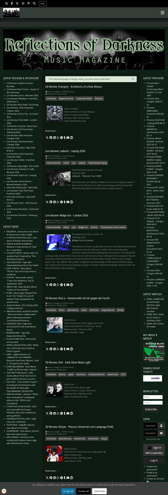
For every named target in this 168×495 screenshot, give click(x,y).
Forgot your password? (152, 468)
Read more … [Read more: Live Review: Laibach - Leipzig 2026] (51, 195)
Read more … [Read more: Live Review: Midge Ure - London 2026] (51, 277)
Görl (123, 374)
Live (73, 163)
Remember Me (153, 439)
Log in (154, 460)
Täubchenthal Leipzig (97, 163)
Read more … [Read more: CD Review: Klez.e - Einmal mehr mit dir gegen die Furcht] (51, 342)
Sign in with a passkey (154, 450)
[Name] (153, 397)
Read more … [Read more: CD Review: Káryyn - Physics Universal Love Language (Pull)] (51, 470)
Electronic (81, 374)
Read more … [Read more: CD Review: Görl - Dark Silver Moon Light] (51, 406)
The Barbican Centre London (113, 227)
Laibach (82, 163)
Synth (84, 310)
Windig (120, 310)
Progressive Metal (84, 98)
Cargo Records (108, 310)
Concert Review (53, 163)
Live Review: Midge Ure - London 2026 (66, 215)
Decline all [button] (83, 491)
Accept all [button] (68, 491)
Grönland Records (96, 374)
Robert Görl (113, 374)
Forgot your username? (152, 474)
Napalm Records (66, 98)
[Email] (153, 403)
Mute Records (65, 438)
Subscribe (151, 409)
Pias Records (79, 438)
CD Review (51, 98)
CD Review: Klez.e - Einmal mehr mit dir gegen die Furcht (77, 298)
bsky (43, 3)
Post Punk (94, 310)
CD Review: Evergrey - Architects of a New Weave (73, 86)
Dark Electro (73, 310)
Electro (62, 374)
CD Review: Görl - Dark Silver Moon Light (68, 362)
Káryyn (104, 438)
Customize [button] (99, 491)
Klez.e (61, 310)
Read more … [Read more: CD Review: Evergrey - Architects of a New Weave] (51, 130)
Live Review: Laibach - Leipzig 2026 (65, 151)
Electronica (93, 438)
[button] (47, 137)
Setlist (66, 163)
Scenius (94, 227)
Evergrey (98, 98)
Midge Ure (83, 227)
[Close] (133, 78)
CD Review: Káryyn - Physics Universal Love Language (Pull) (79, 427)
